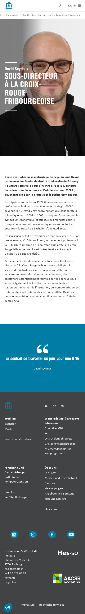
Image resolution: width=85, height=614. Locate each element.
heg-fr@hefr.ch (14, 569)
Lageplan (10, 582)
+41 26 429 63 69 (15, 573)
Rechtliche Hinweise (51, 605)
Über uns (50, 467)
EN (62, 406)
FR (46, 406)
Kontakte (10, 577)
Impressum (28, 605)
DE (54, 406)
